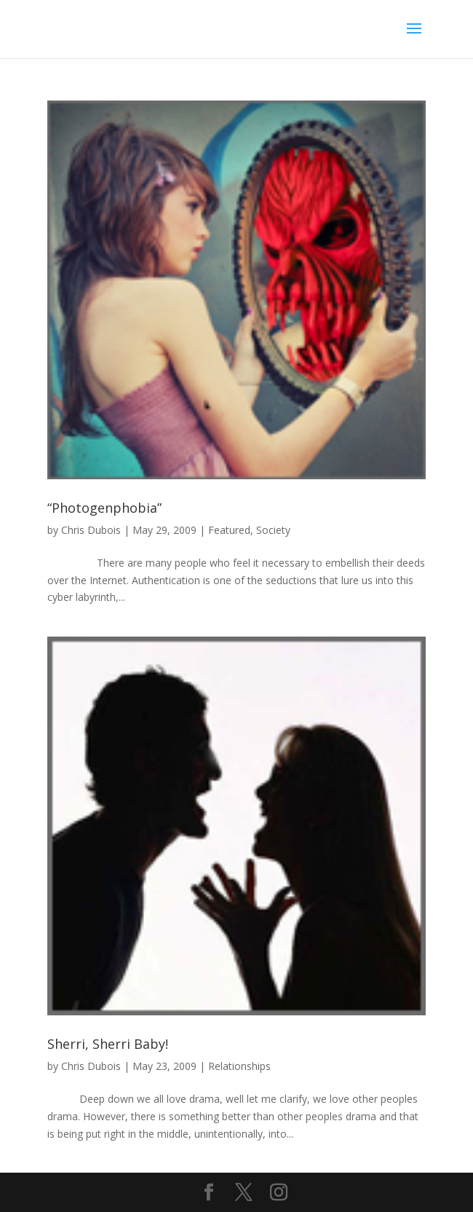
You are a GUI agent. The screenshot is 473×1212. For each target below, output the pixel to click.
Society (273, 530)
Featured (229, 530)
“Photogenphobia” (104, 507)
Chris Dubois (91, 530)
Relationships (239, 1066)
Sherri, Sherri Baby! (107, 1043)
